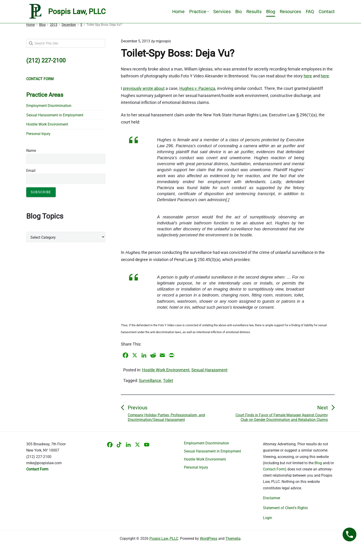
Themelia (233, 538)
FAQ (310, 11)
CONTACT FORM (40, 79)
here (308, 75)
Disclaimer (271, 498)
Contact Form (274, 469)
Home (178, 11)
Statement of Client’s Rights (285, 508)
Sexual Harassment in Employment (54, 115)
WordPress (208, 538)
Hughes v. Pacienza (197, 88)
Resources (290, 11)
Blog (270, 11)
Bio (238, 11)
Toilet (168, 380)
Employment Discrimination (48, 105)
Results (254, 11)
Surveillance (150, 380)
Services (222, 11)
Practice (199, 11)
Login (267, 518)
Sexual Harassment (209, 369)
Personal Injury (38, 134)
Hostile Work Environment (165, 369)
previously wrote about (144, 88)
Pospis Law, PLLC (163, 538)
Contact (327, 11)
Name (31, 150)
